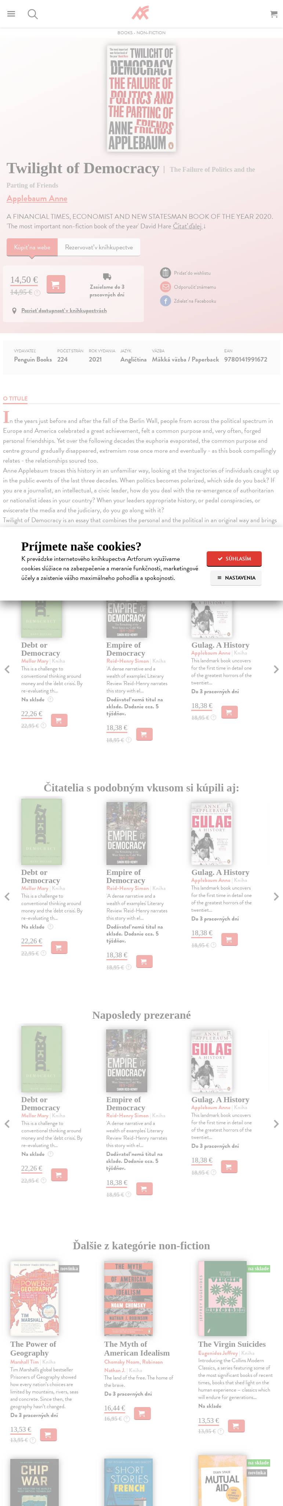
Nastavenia (236, 578)
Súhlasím (234, 559)
